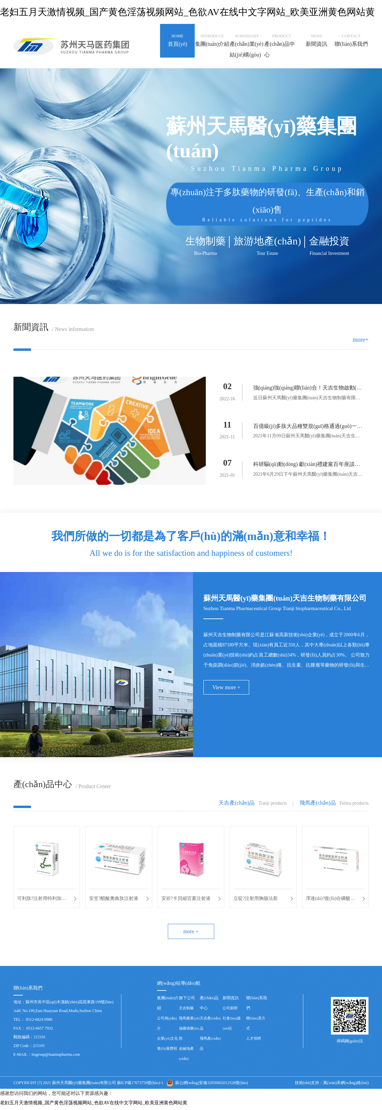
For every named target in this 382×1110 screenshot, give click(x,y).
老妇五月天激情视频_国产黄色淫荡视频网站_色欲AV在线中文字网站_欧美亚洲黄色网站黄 (187, 12)
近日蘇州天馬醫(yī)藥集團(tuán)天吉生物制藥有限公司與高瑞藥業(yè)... (307, 399)
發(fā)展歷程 (167, 1051)
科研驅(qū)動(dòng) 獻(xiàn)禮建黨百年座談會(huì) (307, 466)
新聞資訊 (231, 1000)
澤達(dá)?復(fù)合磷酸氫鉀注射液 (330, 900)
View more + (227, 688)
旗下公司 (187, 1000)
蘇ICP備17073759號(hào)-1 (140, 1085)
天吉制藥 (186, 1010)
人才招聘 (253, 1041)
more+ (361, 339)
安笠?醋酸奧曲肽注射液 (113, 899)
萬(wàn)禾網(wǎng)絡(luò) (346, 1085)
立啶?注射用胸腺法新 (255, 899)
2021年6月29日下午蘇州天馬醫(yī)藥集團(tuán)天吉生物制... (308, 476)
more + (191, 933)
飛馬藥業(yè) (189, 1020)
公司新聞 (230, 1010)
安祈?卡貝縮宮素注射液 (186, 899)
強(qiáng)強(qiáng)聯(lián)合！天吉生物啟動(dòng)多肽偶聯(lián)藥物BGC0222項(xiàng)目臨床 (308, 389)
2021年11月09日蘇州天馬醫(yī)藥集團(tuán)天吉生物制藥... (306, 437)
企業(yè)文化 (167, 1041)
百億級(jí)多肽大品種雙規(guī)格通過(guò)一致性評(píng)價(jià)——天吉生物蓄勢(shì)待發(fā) (308, 428)
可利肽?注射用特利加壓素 (41, 900)
